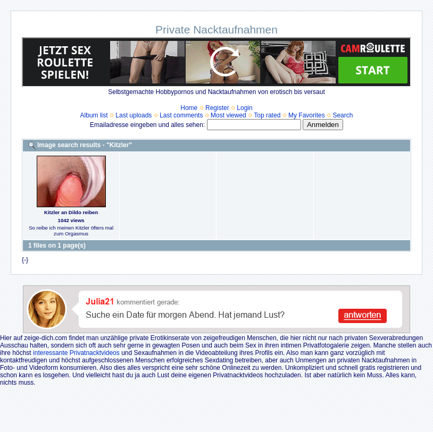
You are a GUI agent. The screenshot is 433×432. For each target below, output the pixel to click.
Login (244, 108)
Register (217, 108)
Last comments (181, 115)
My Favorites (306, 115)
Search (342, 115)
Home (188, 108)
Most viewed (228, 115)
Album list (94, 115)
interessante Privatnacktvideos (76, 353)
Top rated (267, 115)
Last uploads (133, 115)
